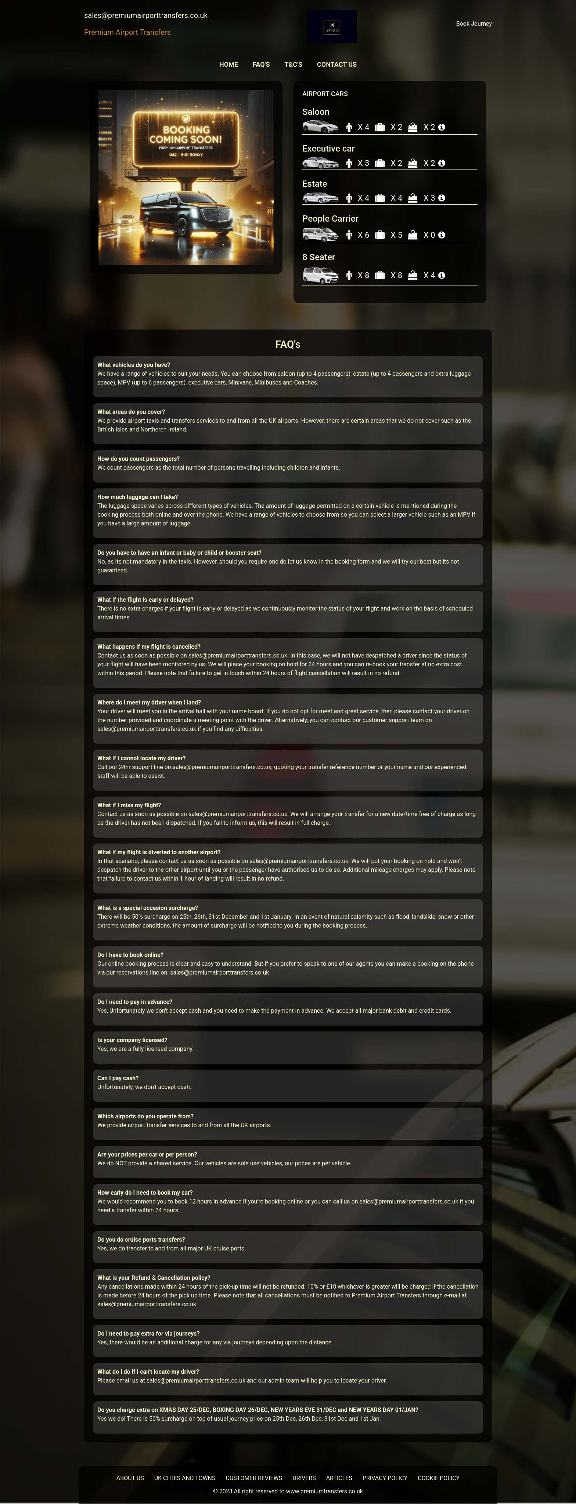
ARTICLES (339, 1478)
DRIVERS (304, 1478)
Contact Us (337, 64)
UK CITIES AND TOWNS (185, 1478)
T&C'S (293, 64)
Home (228, 64)
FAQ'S (261, 64)
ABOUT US (130, 1478)
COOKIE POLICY (439, 1478)
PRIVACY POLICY (385, 1478)
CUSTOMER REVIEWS (254, 1478)
